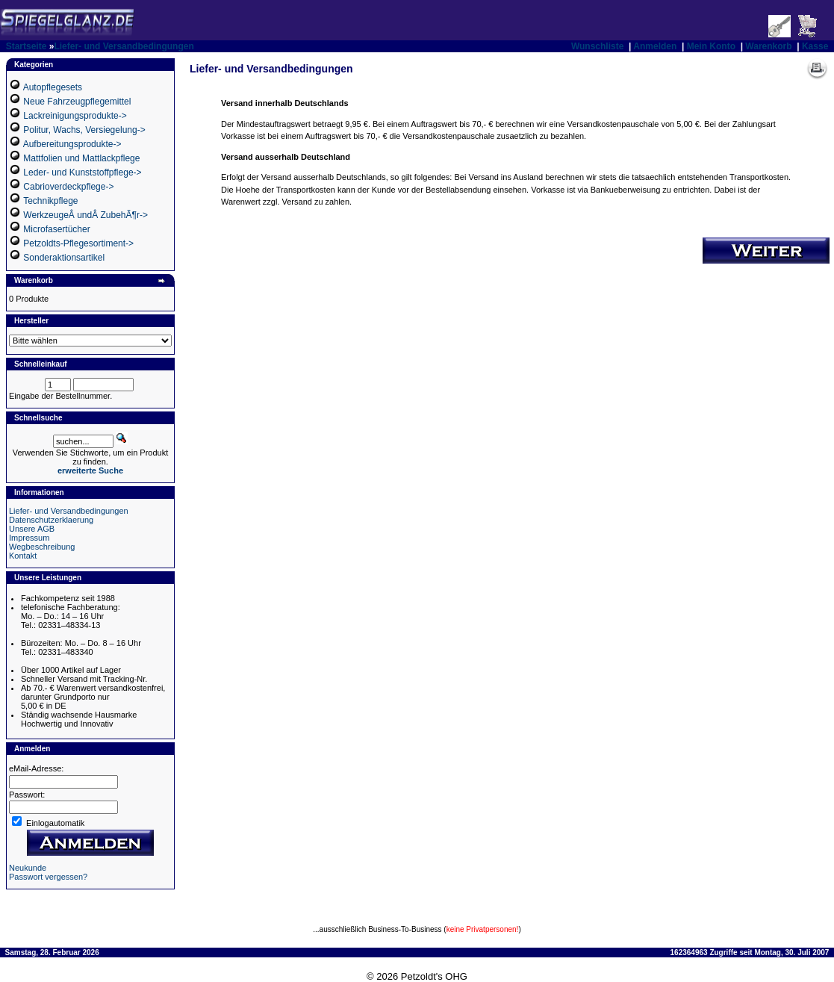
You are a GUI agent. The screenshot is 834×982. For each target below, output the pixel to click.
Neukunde (27, 867)
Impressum (29, 537)
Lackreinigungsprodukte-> (74, 116)
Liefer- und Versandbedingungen (123, 46)
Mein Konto (711, 46)
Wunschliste (597, 46)
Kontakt (23, 555)
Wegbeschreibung (42, 546)
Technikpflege (50, 201)
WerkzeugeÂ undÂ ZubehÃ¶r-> (85, 215)
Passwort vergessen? (48, 876)
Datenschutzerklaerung (51, 519)
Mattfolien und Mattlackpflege (81, 158)
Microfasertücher (56, 229)
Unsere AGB (32, 528)
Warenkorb (768, 46)
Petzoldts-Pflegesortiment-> (78, 243)
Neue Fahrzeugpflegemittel (77, 101)
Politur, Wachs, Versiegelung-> (84, 130)
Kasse (815, 46)
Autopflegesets (52, 87)
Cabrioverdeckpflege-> (68, 186)
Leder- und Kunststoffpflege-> (82, 172)
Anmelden (654, 46)
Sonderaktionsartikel (64, 257)
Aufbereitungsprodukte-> (72, 144)
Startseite (26, 46)
